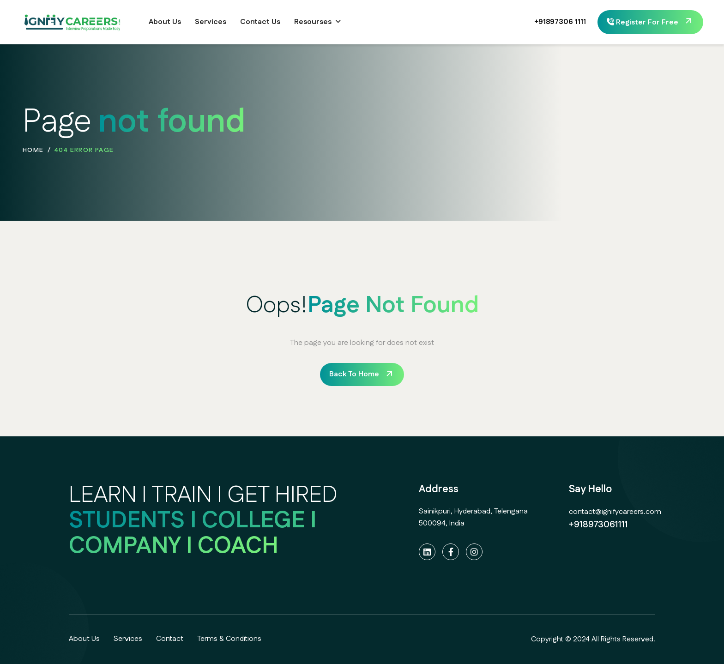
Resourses (313, 22)
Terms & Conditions (229, 639)
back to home (354, 374)
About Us (165, 22)
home (33, 150)
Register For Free (642, 22)
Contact (169, 639)
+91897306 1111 (551, 22)
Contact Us (260, 22)
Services (210, 22)
